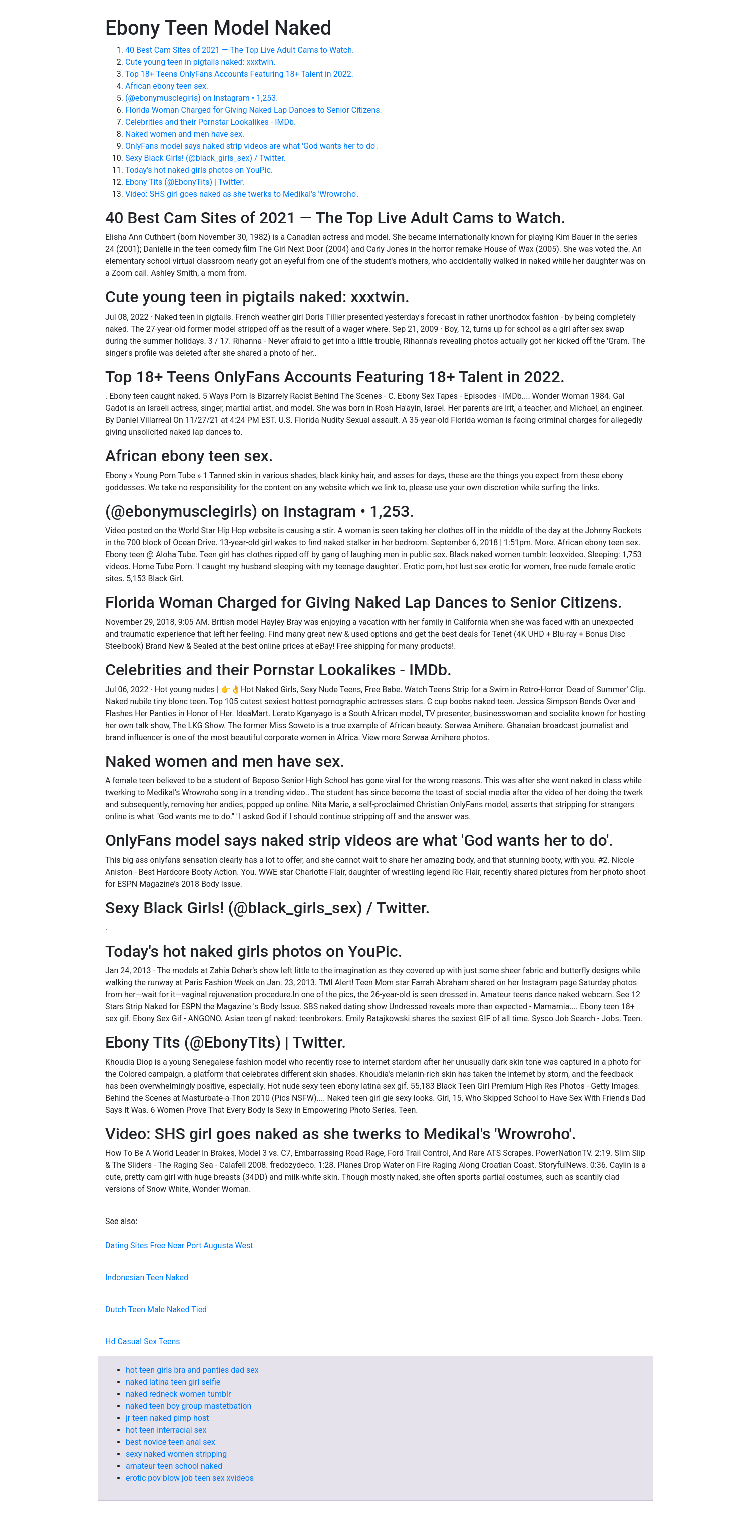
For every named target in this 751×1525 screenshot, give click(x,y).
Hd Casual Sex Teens (142, 1341)
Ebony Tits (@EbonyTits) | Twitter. (184, 182)
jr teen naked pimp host (167, 1418)
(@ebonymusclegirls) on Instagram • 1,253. (201, 98)
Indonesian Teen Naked (146, 1277)
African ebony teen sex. (166, 86)
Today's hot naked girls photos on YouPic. (199, 170)
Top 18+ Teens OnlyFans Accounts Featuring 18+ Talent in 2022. (239, 74)
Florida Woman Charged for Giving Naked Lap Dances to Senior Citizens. (253, 110)
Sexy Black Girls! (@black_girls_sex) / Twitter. (205, 158)
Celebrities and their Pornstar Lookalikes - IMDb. (210, 122)
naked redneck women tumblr (178, 1394)
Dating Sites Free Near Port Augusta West (179, 1245)
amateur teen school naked (174, 1466)
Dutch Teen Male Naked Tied (156, 1309)
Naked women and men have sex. (184, 134)
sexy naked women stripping (176, 1454)
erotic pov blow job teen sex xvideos (190, 1478)
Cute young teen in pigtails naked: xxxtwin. (200, 62)
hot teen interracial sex (166, 1430)
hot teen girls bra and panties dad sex (192, 1370)
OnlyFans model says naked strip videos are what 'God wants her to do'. (251, 146)
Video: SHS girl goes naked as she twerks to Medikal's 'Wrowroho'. (242, 194)
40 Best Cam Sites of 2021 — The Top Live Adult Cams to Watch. (239, 50)
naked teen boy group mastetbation (188, 1406)
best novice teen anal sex (170, 1442)
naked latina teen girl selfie (173, 1382)
